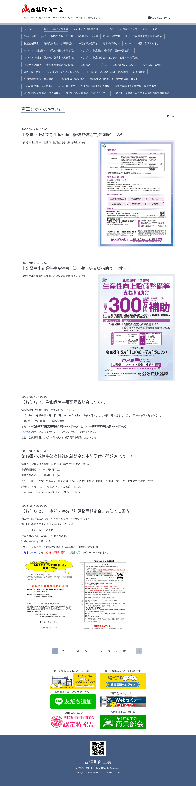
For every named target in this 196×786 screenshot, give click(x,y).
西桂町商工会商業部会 (123, 720)
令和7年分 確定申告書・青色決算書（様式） (114, 79)
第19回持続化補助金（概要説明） (42, 93)
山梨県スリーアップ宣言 (94, 65)
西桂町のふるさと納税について (65, 72)
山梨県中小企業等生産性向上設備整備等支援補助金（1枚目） (76, 268)
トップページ (31, 29)
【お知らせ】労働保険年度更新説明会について (63, 402)
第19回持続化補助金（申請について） (87, 93)
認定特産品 (139, 72)
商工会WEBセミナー (123, 700)
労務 (154, 29)
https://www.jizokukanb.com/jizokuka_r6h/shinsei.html (50, 492)
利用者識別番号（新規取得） (40, 79)
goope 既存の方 (66, 86)
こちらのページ (32, 432)
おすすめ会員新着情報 (85, 29)
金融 (144, 29)
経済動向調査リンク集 (115, 36)
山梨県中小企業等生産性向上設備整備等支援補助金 (141, 93)
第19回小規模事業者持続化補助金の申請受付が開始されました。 (79, 456)
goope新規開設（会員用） (38, 86)
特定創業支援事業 (88, 43)
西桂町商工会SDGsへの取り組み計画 (107, 72)
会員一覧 (108, 29)
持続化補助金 (31, 43)
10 (125, 651)
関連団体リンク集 (88, 36)
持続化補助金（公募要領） (58, 43)
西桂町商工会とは (127, 29)
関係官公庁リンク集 (62, 36)
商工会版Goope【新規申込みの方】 (73, 679)
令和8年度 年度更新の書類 (95, 86)
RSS (171, 116)
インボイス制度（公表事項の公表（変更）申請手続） (110, 57)
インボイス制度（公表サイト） (142, 43)
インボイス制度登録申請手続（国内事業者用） (49, 50)
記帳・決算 (30, 36)
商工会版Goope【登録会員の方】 (123, 679)
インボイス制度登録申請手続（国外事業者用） (106, 50)
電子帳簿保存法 (111, 43)
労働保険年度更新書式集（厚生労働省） (137, 86)
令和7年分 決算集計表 (73, 79)
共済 (43, 36)
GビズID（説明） (152, 65)
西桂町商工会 (98, 762)
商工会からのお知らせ (56, 29)
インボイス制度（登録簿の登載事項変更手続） (49, 57)
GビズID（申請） (33, 72)
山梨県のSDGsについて (125, 65)
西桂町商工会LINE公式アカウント (73, 700)
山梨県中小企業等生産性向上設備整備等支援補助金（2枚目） (76, 135)
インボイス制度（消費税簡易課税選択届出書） (49, 65)
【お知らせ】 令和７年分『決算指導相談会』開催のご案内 (75, 511)
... (132, 651)
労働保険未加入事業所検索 (147, 36)
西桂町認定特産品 (73, 720)
